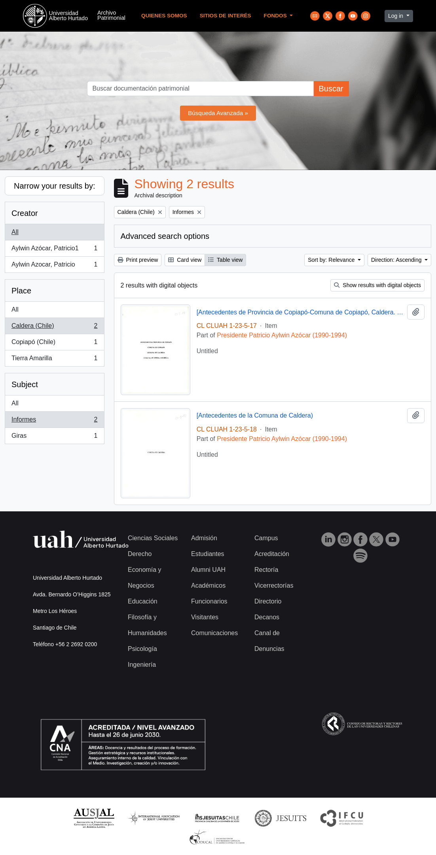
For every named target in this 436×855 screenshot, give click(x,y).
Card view (184, 260)
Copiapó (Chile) (54, 343)
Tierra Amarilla (54, 360)
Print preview (138, 260)
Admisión (204, 538)
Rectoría (266, 569)
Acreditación (271, 553)
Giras (54, 437)
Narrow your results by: (54, 186)
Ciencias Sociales (153, 538)
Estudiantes (207, 553)
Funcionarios (209, 601)
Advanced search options (165, 236)
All (15, 232)
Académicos (208, 585)
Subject (24, 384)
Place (21, 290)
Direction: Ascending (397, 260)
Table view (225, 260)
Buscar (330, 88)
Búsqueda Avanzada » (218, 113)
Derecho (140, 553)
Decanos (266, 617)
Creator (24, 213)
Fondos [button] (276, 16)
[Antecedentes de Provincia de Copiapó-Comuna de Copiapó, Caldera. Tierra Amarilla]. (300, 312)
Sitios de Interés (225, 16)
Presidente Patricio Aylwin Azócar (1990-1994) (282, 335)
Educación (142, 601)
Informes (54, 421)
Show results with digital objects (377, 285)
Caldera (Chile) (54, 327)
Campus (266, 538)
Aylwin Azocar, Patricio (54, 266)
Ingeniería (142, 664)
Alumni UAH (208, 569)
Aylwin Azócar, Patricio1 (54, 250)
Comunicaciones (214, 633)
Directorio (267, 601)
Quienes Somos (164, 16)
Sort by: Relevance (332, 260)
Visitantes (204, 617)
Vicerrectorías (273, 585)
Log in (396, 16)
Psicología (142, 648)
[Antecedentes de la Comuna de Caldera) (255, 415)
